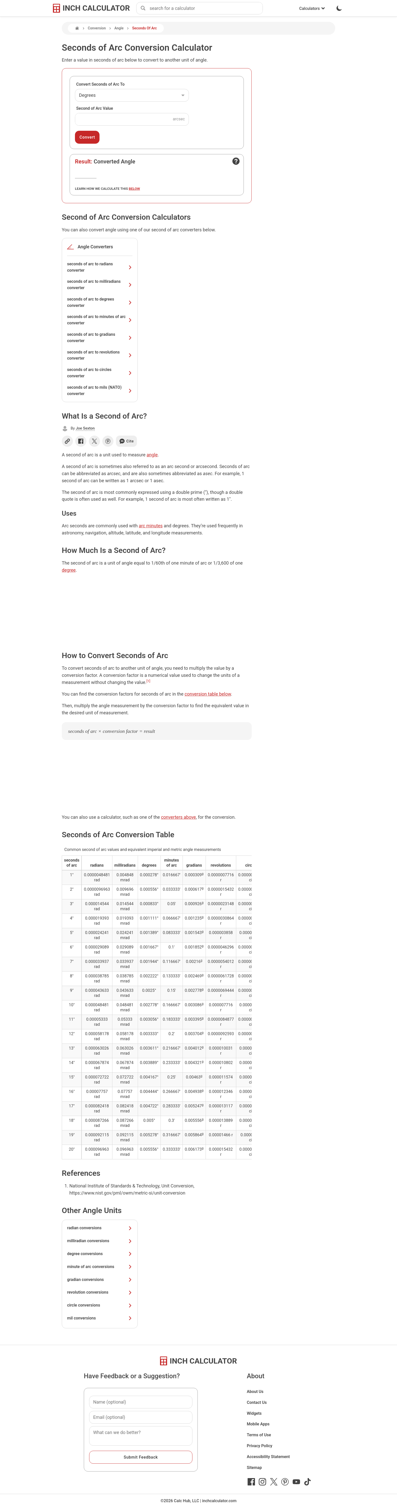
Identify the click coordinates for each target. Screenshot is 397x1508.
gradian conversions (99, 1279)
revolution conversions (99, 1292)
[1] (148, 681)
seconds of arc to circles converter (99, 372)
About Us (255, 1391)
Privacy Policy (259, 1445)
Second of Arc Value (94, 108)
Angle (119, 28)
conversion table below (208, 694)
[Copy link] (67, 441)
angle (152, 454)
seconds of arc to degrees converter (99, 302)
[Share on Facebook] (80, 441)
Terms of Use (259, 1434)
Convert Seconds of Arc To (100, 84)
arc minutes (151, 525)
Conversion (97, 28)
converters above (178, 817)
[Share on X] (94, 441)
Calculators (312, 8)
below (134, 189)
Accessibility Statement (268, 1456)
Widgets (254, 1413)
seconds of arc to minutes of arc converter (99, 319)
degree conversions (99, 1253)
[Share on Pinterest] (107, 441)
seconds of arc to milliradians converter (99, 284)
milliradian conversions (99, 1240)
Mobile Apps (258, 1424)
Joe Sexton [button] (85, 428)
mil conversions (99, 1318)
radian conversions (99, 1227)
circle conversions (99, 1305)
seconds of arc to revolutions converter (99, 355)
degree (69, 570)
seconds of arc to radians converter (99, 267)
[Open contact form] (236, 161)
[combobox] (206, 8)
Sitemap (254, 1467)
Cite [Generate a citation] (126, 441)
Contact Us (257, 1402)
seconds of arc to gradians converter (99, 337)
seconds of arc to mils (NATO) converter (99, 390)
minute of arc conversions (99, 1266)
